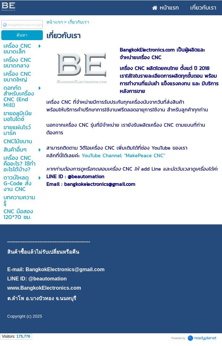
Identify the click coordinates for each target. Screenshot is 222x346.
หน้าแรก (54, 22)
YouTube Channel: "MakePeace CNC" (123, 155)
